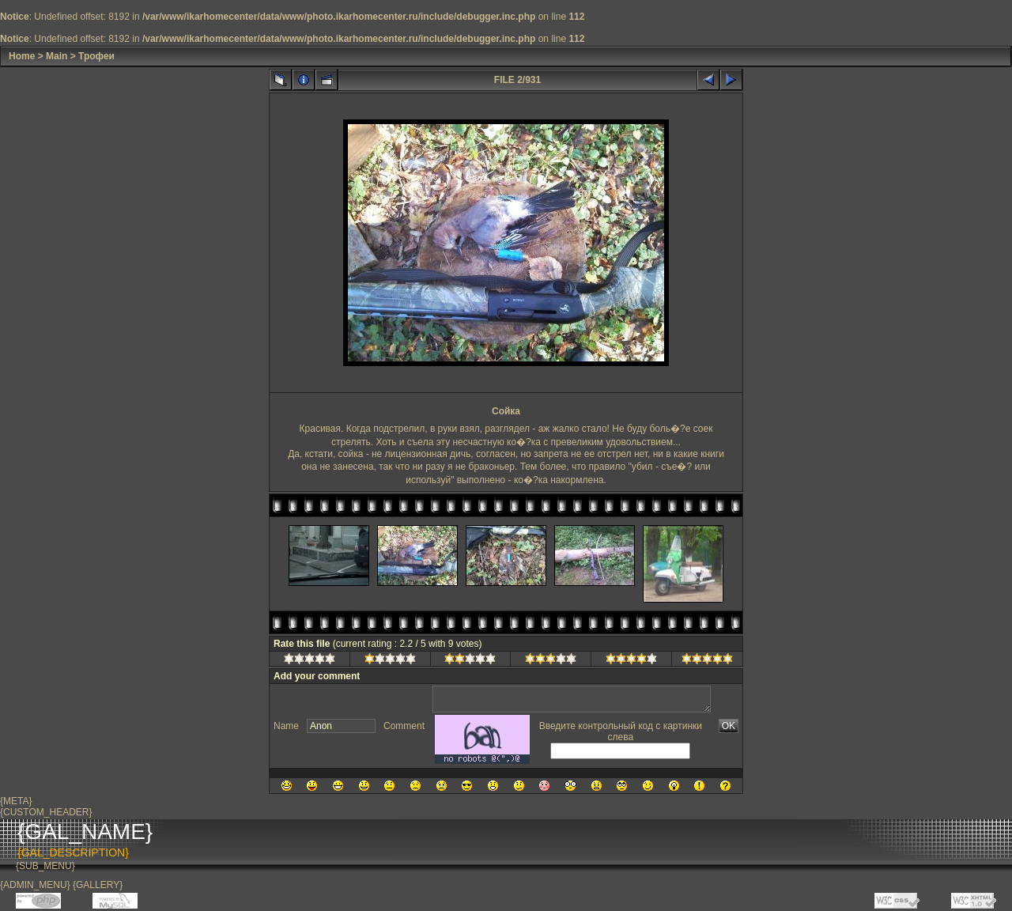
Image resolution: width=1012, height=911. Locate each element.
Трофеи (96, 56)
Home (22, 56)
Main (56, 56)
